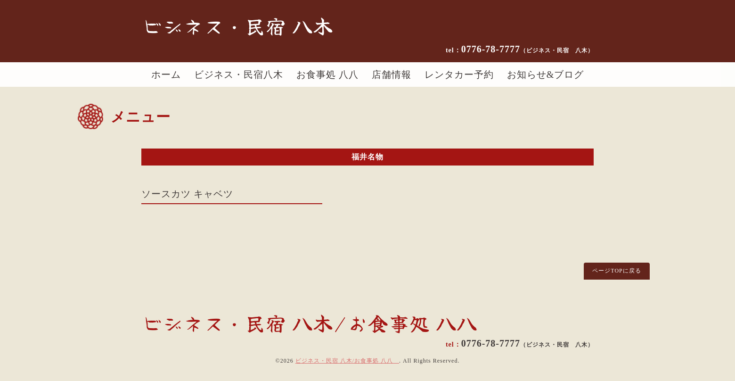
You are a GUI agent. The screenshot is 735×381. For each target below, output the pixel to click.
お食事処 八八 (327, 74)
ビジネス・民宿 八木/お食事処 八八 (347, 360)
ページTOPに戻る (616, 270)
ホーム (166, 74)
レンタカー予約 (459, 74)
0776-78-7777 (527, 49)
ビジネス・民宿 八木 (237, 25)
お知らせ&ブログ (545, 74)
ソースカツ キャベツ (187, 194)
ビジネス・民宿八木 (238, 74)
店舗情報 (391, 74)
